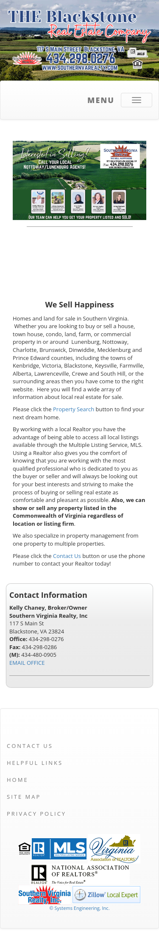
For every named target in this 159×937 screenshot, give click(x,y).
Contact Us (67, 556)
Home (17, 780)
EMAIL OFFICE (27, 662)
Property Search (73, 409)
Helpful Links (35, 763)
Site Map (24, 796)
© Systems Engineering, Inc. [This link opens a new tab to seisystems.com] (79, 908)
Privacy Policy (36, 813)
